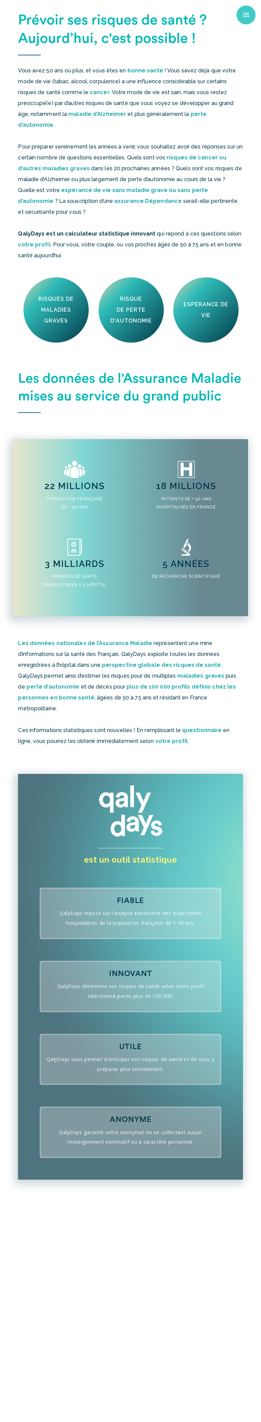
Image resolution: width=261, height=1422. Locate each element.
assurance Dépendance (148, 201)
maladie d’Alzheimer (97, 114)
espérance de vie (205, 309)
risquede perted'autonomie (131, 309)
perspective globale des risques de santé (161, 665)
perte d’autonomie (53, 686)
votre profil (34, 244)
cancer (100, 92)
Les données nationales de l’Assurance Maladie (85, 643)
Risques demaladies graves (56, 309)
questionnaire (202, 730)
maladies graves (201, 676)
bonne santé (145, 70)
